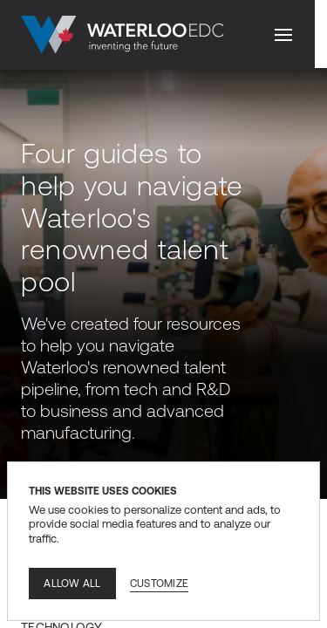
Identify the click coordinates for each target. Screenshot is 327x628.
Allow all (72, 583)
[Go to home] (122, 35)
